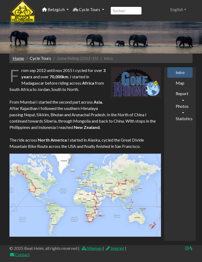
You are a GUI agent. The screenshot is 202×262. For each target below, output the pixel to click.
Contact (19, 254)
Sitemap (91, 248)
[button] (178, 9)
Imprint (114, 248)
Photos (182, 106)
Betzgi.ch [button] (53, 9)
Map (180, 82)
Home (18, 58)
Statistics (184, 118)
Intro (180, 72)
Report (182, 93)
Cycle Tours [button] (87, 9)
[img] (191, 248)
